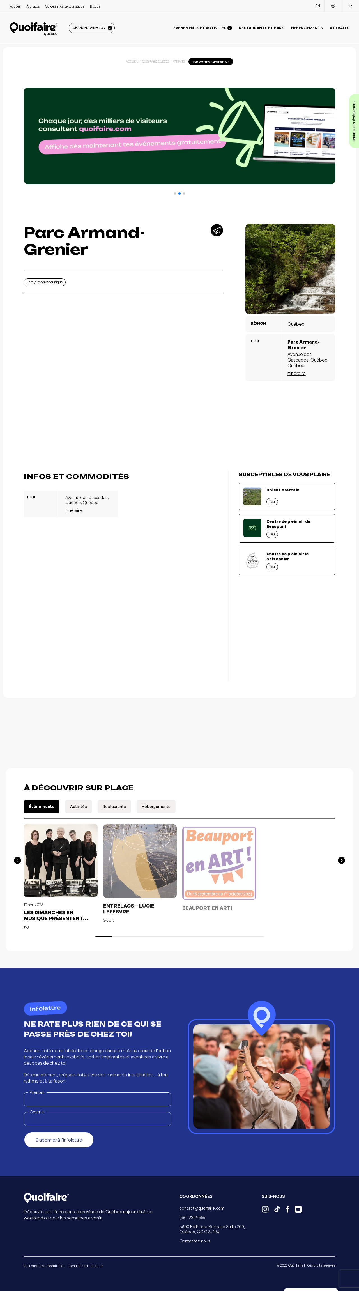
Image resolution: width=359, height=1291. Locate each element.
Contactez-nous (195, 1241)
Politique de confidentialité (43, 1266)
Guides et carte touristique (64, 6)
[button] (175, 193)
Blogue (95, 6)
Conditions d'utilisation (86, 1266)
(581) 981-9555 (192, 1217)
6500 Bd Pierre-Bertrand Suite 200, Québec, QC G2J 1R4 (212, 1229)
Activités (78, 806)
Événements (41, 806)
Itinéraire (296, 373)
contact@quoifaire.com (202, 1208)
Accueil (15, 6)
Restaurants (114, 806)
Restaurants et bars (261, 28)
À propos (33, 6)
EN (318, 6)
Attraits (339, 28)
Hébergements (307, 28)
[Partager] (217, 230)
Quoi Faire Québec (155, 61)
